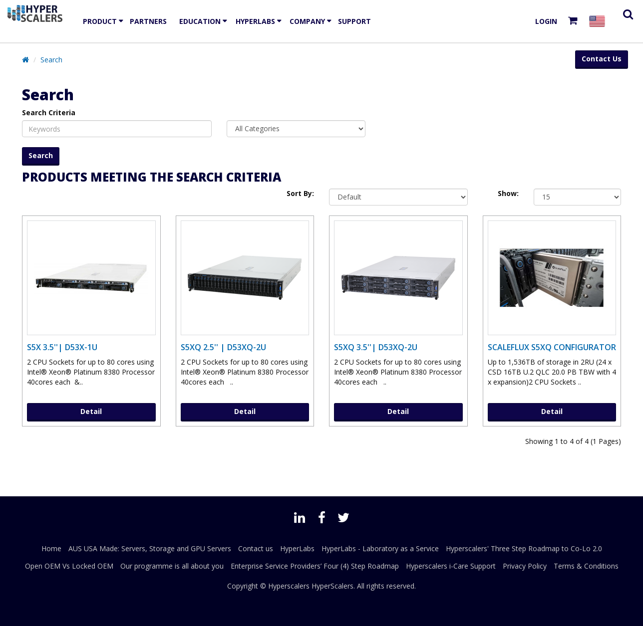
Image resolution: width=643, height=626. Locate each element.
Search (51, 59)
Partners (148, 21)
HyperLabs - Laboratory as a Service (380, 548)
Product (100, 21)
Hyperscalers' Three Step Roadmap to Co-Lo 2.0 (524, 548)
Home (51, 548)
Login (546, 21)
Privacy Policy (525, 566)
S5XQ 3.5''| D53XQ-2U (375, 347)
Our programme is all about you (172, 566)
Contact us (255, 548)
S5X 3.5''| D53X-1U (62, 347)
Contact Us (602, 58)
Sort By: (300, 193)
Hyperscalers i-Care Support (451, 566)
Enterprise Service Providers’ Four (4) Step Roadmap (315, 566)
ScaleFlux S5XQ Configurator (552, 347)
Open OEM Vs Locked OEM (69, 566)
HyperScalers (332, 586)
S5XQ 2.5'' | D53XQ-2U (223, 347)
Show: (508, 193)
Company (307, 21)
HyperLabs (255, 21)
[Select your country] (599, 21)
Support (354, 21)
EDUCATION (200, 21)
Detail (91, 411)
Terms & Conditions (586, 566)
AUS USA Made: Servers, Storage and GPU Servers (149, 548)
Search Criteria (48, 112)
